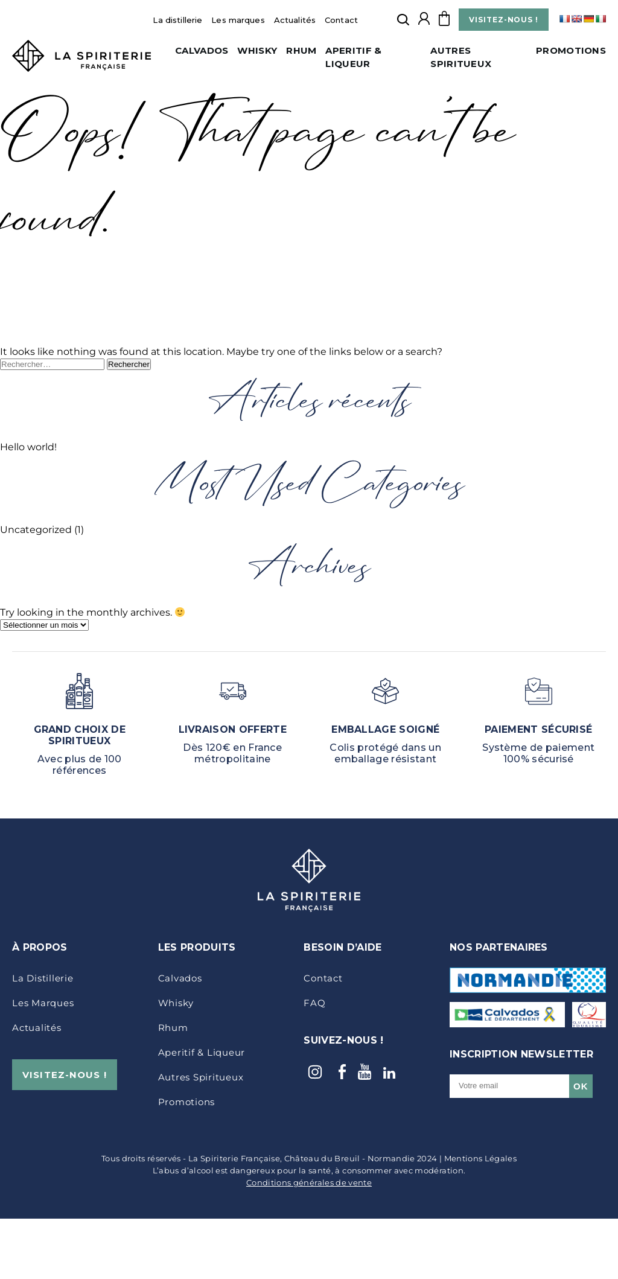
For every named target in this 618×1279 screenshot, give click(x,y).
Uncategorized (36, 529)
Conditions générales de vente (309, 1182)
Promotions (571, 50)
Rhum (301, 50)
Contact (341, 20)
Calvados (201, 50)
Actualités (295, 20)
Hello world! (28, 447)
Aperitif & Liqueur (202, 1052)
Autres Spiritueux (201, 1077)
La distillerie (177, 20)
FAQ (314, 1003)
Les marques (237, 20)
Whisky (257, 50)
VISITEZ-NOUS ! (503, 19)
